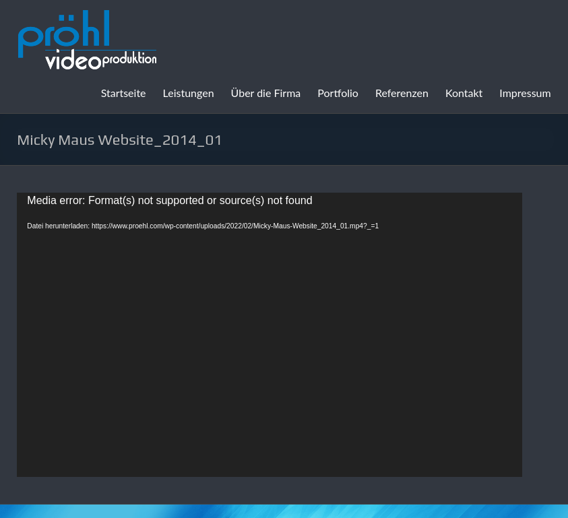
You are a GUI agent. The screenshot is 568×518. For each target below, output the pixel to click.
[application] (269, 335)
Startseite (123, 92)
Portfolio (337, 92)
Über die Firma (266, 92)
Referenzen (402, 92)
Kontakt (463, 92)
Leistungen (188, 92)
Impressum (524, 92)
